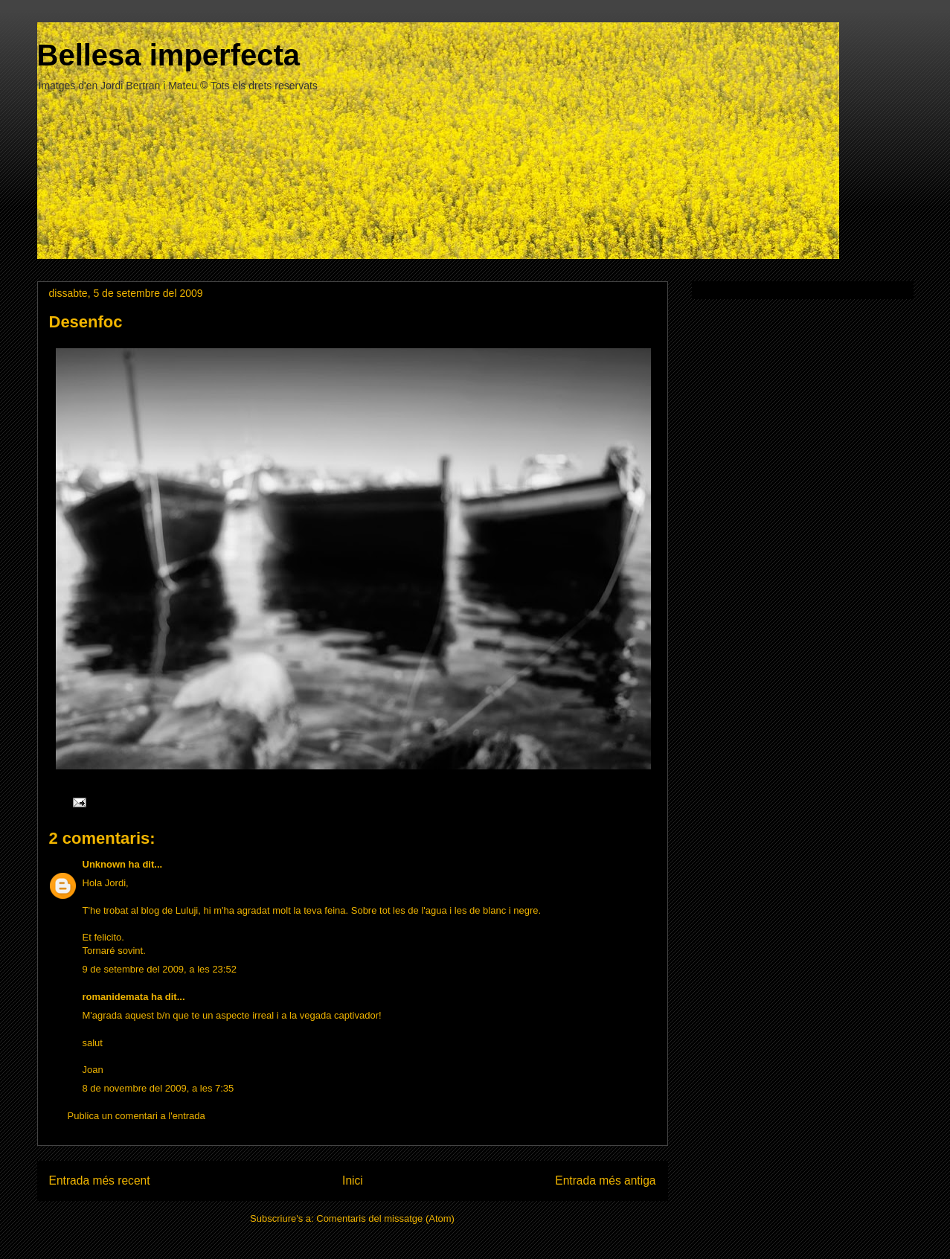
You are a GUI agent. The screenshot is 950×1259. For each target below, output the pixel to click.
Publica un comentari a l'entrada (136, 1115)
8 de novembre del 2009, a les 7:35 (158, 1088)
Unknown (104, 864)
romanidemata (116, 996)
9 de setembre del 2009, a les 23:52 (160, 969)
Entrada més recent (99, 1180)
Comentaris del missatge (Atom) (385, 1218)
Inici (352, 1180)
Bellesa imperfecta (169, 55)
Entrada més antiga (605, 1180)
